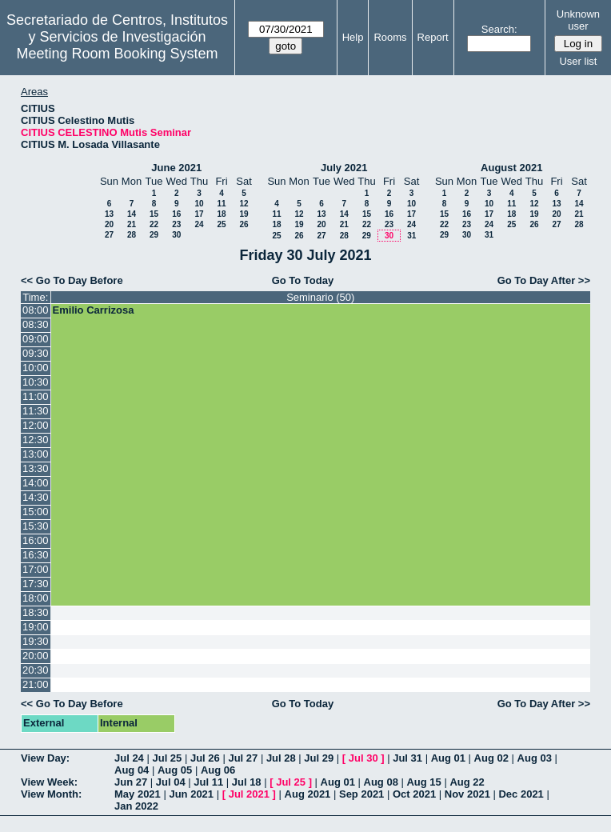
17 (198, 214)
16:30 (35, 555)
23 (176, 224)
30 (176, 234)
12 (243, 203)
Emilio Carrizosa (93, 310)
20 (109, 224)
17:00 (35, 569)
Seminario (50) (320, 297)
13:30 (35, 468)
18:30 (35, 612)
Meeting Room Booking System (117, 54)
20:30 (35, 670)
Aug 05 (175, 770)
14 (131, 214)
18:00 (35, 598)
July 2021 (344, 168)
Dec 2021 (520, 794)
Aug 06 (218, 770)
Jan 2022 (136, 806)
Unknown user (578, 20)
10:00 (35, 368)
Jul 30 (363, 758)
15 (154, 214)
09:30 (35, 353)
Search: (499, 29)
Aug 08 (381, 782)
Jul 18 (247, 782)
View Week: (49, 782)
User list (578, 61)
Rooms (389, 37)
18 (221, 214)
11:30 (35, 411)
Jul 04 (171, 782)
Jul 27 (243, 758)
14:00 (35, 483)
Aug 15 (423, 782)
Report (433, 37)
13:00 (35, 454)
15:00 (35, 512)
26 (243, 224)
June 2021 (176, 168)
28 (131, 234)
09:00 (35, 339)
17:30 (35, 584)
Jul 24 (129, 758)
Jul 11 (208, 782)
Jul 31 (407, 758)
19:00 (35, 627)
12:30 (35, 440)
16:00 (35, 540)
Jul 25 (167, 758)
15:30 (35, 526)
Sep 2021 (361, 794)
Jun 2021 (191, 794)
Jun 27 (130, 782)
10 (198, 203)
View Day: (45, 758)
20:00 (35, 656)
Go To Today (303, 280)
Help (353, 37)
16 (176, 214)
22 (154, 224)
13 (109, 214)
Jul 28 (281, 758)
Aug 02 (491, 758)
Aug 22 (466, 782)
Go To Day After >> (543, 280)
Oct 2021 (414, 794)
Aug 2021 (308, 794)
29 (154, 234)
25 (221, 224)
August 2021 (511, 168)
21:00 (35, 684)
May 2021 (137, 794)
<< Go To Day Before (72, 280)
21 (131, 224)
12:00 (35, 425)
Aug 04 (131, 770)
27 (109, 234)
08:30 (35, 324)
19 (243, 214)
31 (411, 235)
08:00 (35, 310)
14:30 (35, 497)
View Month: (51, 794)
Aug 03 (534, 758)
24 (198, 224)
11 (221, 203)
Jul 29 (318, 758)
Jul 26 (205, 758)
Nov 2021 (467, 794)
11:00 (35, 396)
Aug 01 (448, 758)
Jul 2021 (249, 794)
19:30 (35, 641)
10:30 (35, 382)
